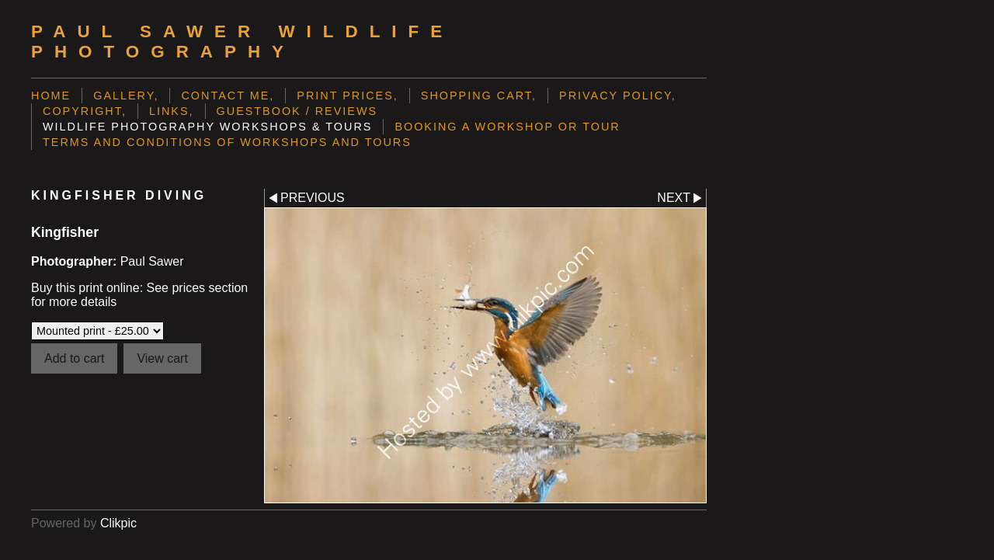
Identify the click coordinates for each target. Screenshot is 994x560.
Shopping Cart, (479, 95)
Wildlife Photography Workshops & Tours (207, 126)
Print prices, (347, 95)
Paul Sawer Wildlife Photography (242, 41)
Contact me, (227, 95)
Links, (171, 111)
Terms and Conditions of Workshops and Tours (227, 142)
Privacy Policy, (617, 95)
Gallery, (125, 95)
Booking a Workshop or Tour (507, 126)
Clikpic (118, 523)
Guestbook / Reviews (297, 111)
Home (51, 95)
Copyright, (85, 111)
